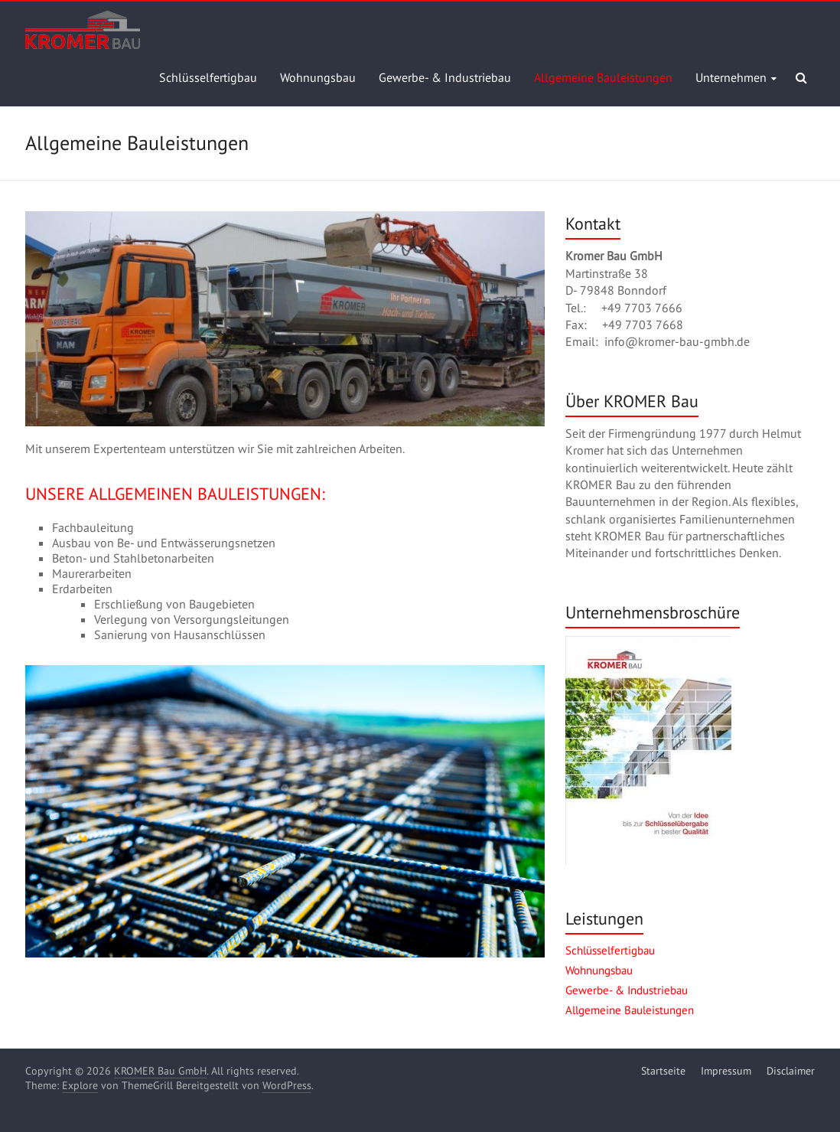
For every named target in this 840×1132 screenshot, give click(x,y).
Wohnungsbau (318, 77)
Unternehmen (731, 77)
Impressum (726, 1071)
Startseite (663, 1071)
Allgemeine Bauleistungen (603, 77)
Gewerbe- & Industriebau (445, 77)
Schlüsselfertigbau (208, 77)
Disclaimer (791, 1071)
